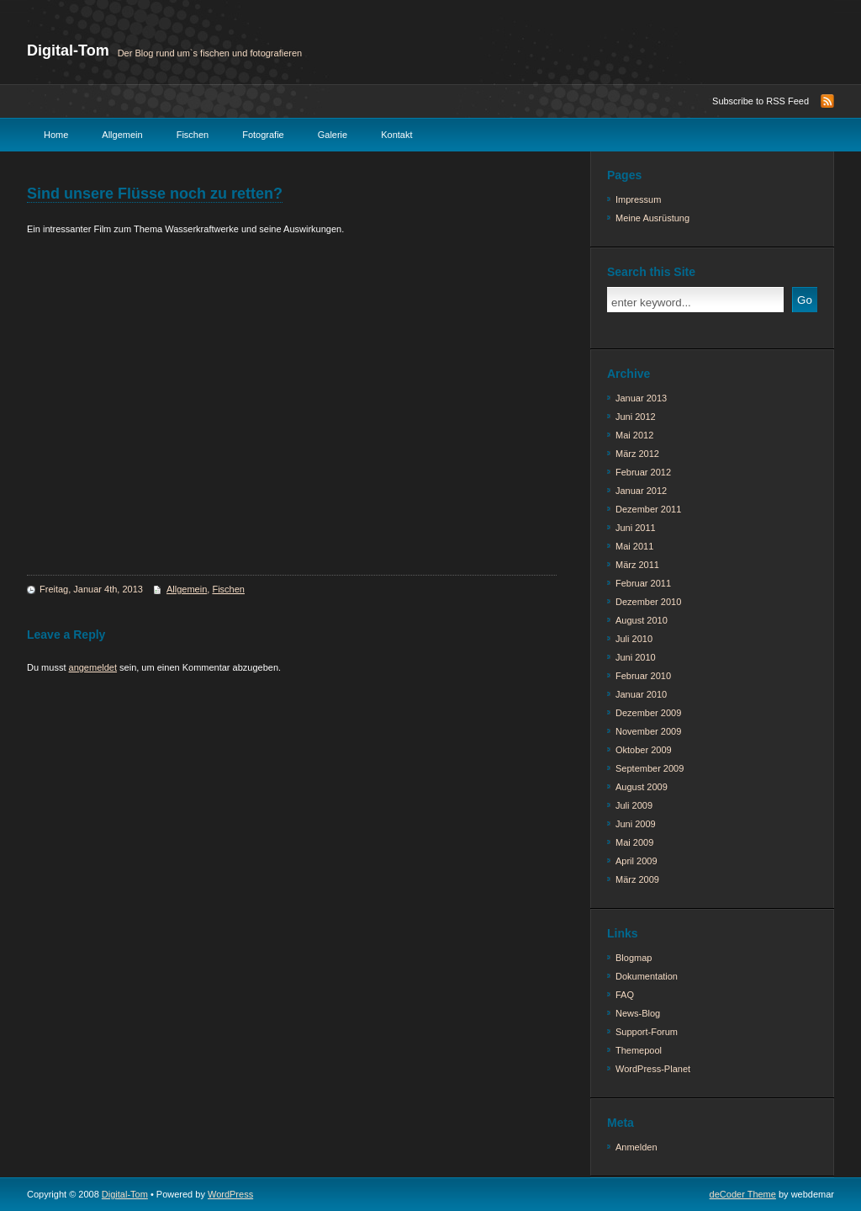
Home (56, 135)
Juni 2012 (635, 417)
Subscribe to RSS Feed (760, 101)
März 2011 (637, 565)
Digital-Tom (68, 50)
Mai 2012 (634, 435)
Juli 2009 (633, 805)
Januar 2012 (641, 491)
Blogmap (633, 958)
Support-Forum (646, 1032)
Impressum (638, 199)
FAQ (624, 995)
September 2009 (649, 768)
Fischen (193, 135)
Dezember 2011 (648, 509)
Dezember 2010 (648, 602)
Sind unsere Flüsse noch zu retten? (155, 193)
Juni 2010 (635, 657)
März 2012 (637, 454)
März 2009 (637, 879)
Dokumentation (646, 976)
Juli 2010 (633, 639)
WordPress (230, 1194)
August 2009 (641, 787)
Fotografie (263, 135)
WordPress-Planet (652, 1069)
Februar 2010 (643, 676)
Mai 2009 (634, 842)
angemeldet (93, 667)
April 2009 (636, 861)
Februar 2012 (643, 472)
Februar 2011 (643, 583)
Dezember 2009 (648, 713)
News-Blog (637, 1013)
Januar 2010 (641, 694)
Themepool (638, 1050)
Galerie (332, 135)
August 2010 (641, 620)
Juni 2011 (635, 528)
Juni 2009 (635, 824)
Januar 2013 (641, 398)
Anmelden (636, 1147)
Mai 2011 (634, 546)
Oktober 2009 (643, 750)
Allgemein (122, 135)
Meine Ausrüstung (652, 218)
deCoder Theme (743, 1194)
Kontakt (396, 135)
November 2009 (648, 731)
